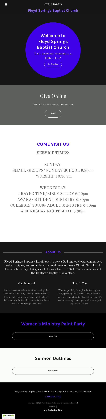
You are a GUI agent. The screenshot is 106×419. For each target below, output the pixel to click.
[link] (53, 11)
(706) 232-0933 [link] (53, 4)
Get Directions (53, 64)
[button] (10, 4)
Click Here (53, 371)
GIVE (53, 114)
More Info (53, 336)
